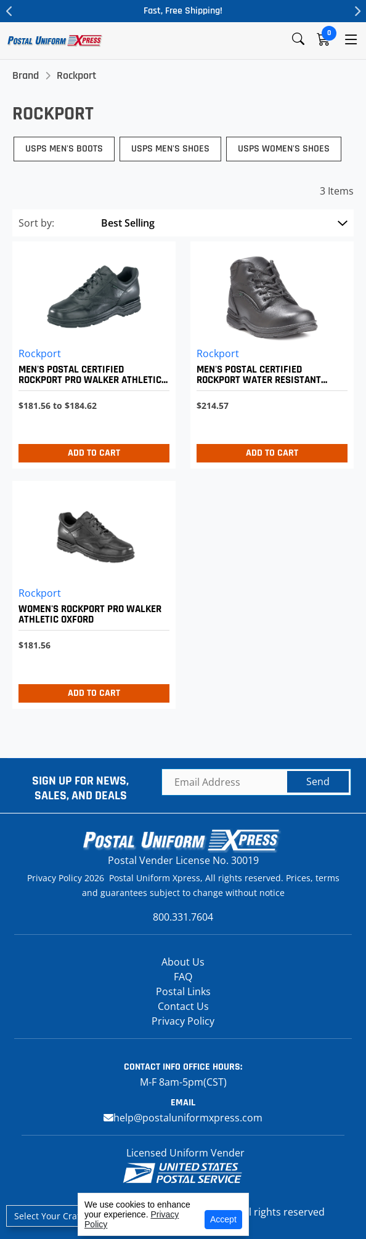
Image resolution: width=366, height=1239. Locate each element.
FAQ (183, 976)
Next (357, 11)
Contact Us (183, 1006)
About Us (183, 962)
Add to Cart (94, 452)
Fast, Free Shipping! (183, 10)
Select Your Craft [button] (48, 1216)
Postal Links (183, 991)
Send (318, 781)
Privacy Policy (183, 1021)
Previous (9, 11)
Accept (223, 1219)
